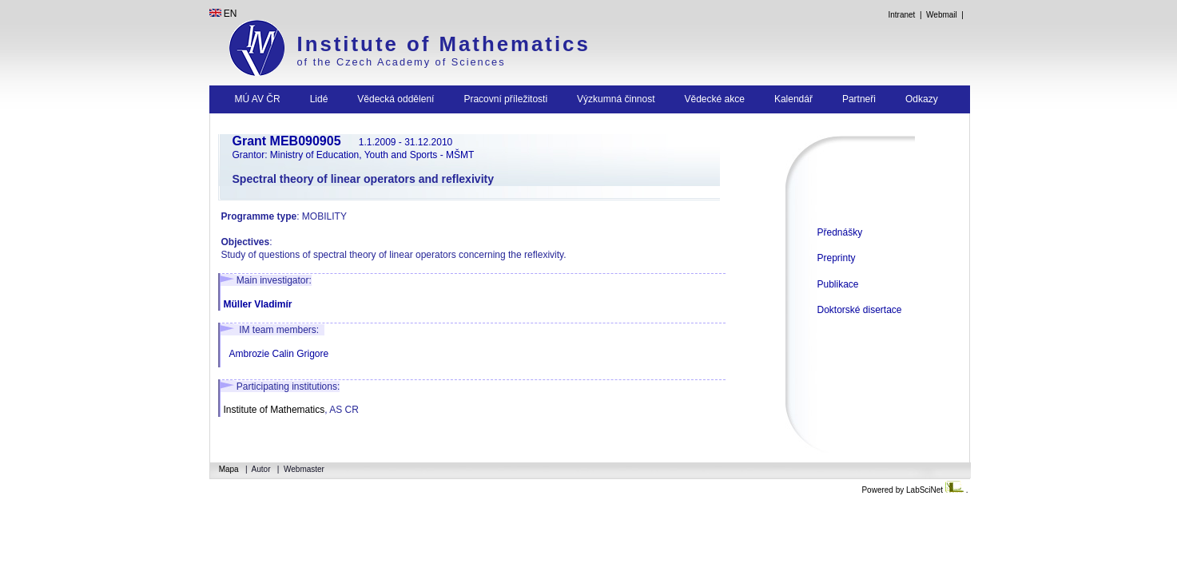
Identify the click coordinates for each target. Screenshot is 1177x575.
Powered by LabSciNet (913, 490)
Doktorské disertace (859, 309)
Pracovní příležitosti (505, 99)
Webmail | (947, 14)
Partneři (859, 99)
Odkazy (921, 99)
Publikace (838, 284)
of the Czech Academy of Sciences (401, 62)
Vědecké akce (715, 99)
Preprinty (836, 258)
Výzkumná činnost (615, 99)
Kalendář (793, 99)
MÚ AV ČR (257, 99)
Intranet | (905, 14)
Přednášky (840, 232)
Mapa (230, 469)
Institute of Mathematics (443, 44)
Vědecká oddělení (395, 99)
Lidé (319, 99)
